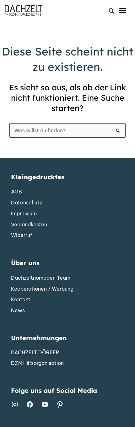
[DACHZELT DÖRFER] (35, 352)
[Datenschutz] (26, 203)
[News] (18, 310)
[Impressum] (24, 214)
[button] (112, 11)
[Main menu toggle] (122, 10)
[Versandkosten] (29, 224)
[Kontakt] (20, 299)
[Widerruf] (21, 235)
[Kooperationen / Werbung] (42, 289)
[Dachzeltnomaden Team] (40, 278)
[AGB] (16, 192)
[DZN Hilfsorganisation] (37, 363)
